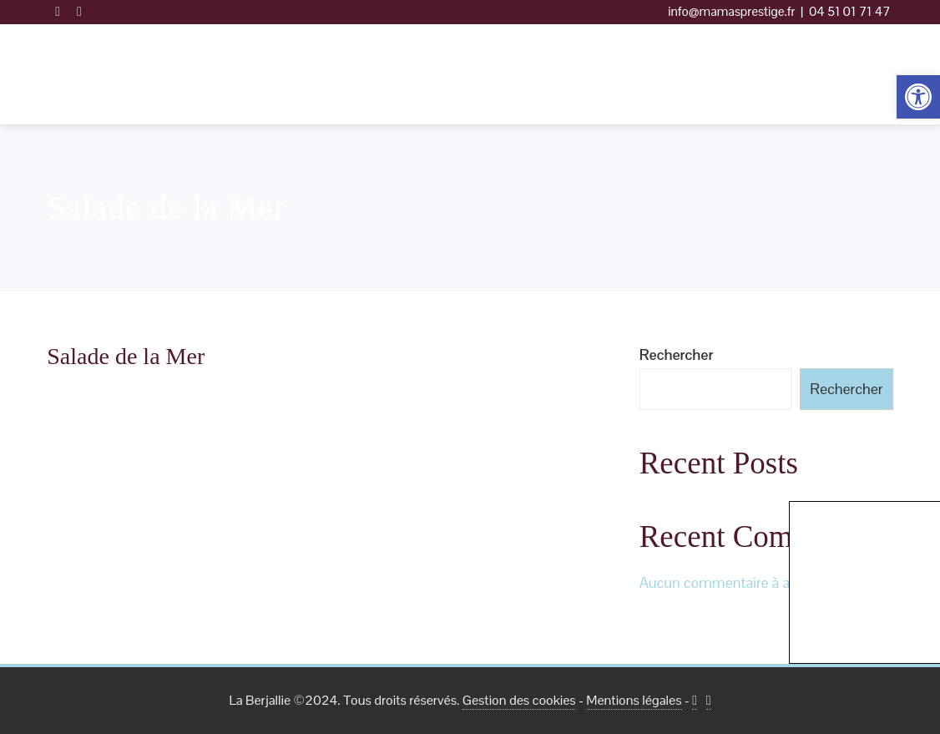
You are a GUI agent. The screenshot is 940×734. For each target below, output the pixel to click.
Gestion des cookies (519, 700)
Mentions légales (633, 700)
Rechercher (676, 354)
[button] (918, 97)
